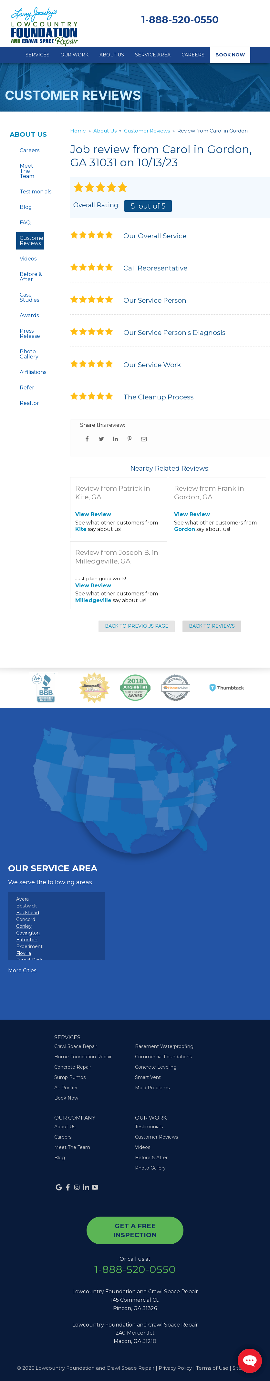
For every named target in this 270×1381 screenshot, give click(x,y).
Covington (28, 933)
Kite (81, 529)
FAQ (25, 223)
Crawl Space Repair (75, 1046)
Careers (193, 55)
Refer (27, 388)
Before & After (31, 276)
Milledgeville (93, 600)
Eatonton (26, 940)
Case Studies (29, 297)
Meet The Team (27, 171)
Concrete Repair (72, 1067)
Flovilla (23, 953)
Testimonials (32, 192)
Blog (26, 207)
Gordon (184, 529)
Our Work (74, 55)
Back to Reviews (212, 626)
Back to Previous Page (136, 626)
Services (37, 55)
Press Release (30, 333)
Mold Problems (152, 1088)
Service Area (153, 55)
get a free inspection (135, 1230)
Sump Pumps (70, 1077)
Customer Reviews (32, 240)
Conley (24, 926)
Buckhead (27, 913)
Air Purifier (66, 1088)
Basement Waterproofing (164, 1046)
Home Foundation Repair (83, 1057)
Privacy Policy (175, 1368)
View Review (93, 514)
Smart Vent (148, 1077)
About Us (111, 55)
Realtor (29, 403)
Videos (28, 259)
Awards (29, 315)
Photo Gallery (29, 354)
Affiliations (32, 372)
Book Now (230, 55)
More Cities (22, 970)
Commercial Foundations (163, 1057)
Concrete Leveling (156, 1067)
